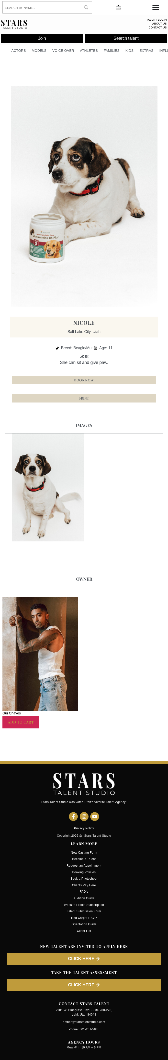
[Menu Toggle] (155, 7)
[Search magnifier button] (86, 7)
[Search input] (41, 7)
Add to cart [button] (21, 722)
